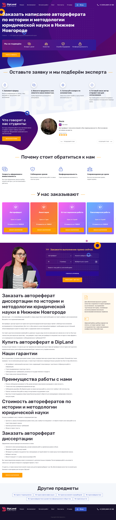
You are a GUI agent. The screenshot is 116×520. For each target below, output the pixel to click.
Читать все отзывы (11, 138)
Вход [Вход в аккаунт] (80, 5)
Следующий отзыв (105, 141)
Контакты (60, 5)
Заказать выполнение (16, 230)
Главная (4, 35)
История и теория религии (23, 495)
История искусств (81, 499)
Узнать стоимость (11, 54)
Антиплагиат (31, 5)
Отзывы (69, 5)
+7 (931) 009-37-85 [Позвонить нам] (105, 5)
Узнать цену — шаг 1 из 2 (72, 279)
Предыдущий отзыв (68, 141)
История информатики (93, 495)
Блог (52, 5)
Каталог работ (43, 5)
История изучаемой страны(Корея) (70, 495)
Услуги (22, 5)
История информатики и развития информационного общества (49, 499)
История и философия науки (44, 495)
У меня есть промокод (72, 273)
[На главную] (9, 5)
